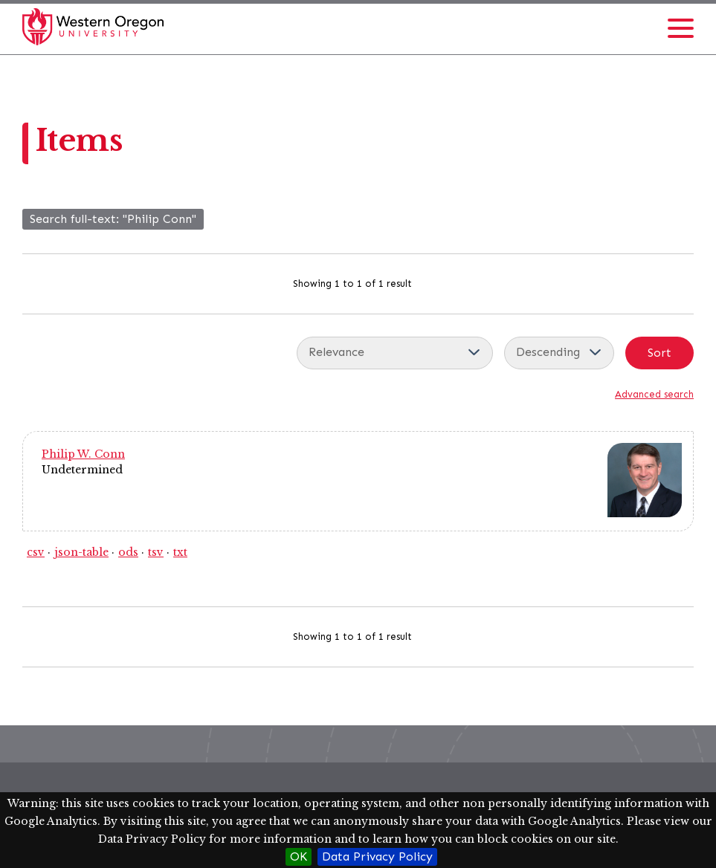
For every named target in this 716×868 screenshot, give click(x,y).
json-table (81, 552)
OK (298, 856)
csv (36, 552)
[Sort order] (559, 353)
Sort (659, 353)
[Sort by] (395, 353)
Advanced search (654, 394)
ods (128, 552)
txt (180, 552)
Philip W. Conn (83, 454)
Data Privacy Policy (377, 856)
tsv (156, 552)
